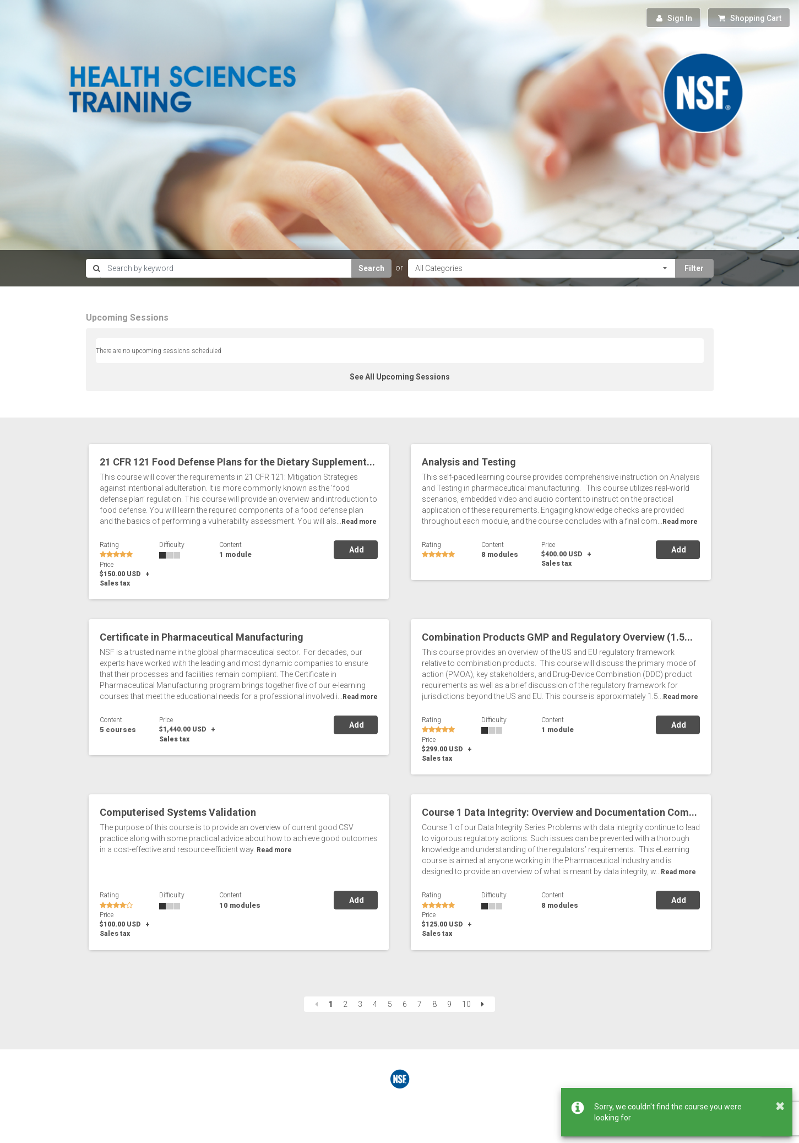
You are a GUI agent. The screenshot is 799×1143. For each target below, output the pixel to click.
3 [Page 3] (360, 1004)
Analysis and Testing (469, 462)
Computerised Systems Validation (178, 812)
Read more (359, 522)
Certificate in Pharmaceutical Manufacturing (201, 637)
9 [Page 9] (449, 1004)
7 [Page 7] (419, 1004)
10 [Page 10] (466, 1004)
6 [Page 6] (405, 1004)
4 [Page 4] (375, 1004)
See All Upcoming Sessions (400, 376)
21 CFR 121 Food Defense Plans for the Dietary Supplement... (237, 462)
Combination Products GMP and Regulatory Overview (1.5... (557, 637)
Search (371, 268)
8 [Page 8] (434, 1004)
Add (355, 549)
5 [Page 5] (390, 1004)
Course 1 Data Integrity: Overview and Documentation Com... (559, 812)
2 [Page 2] (345, 1004)
